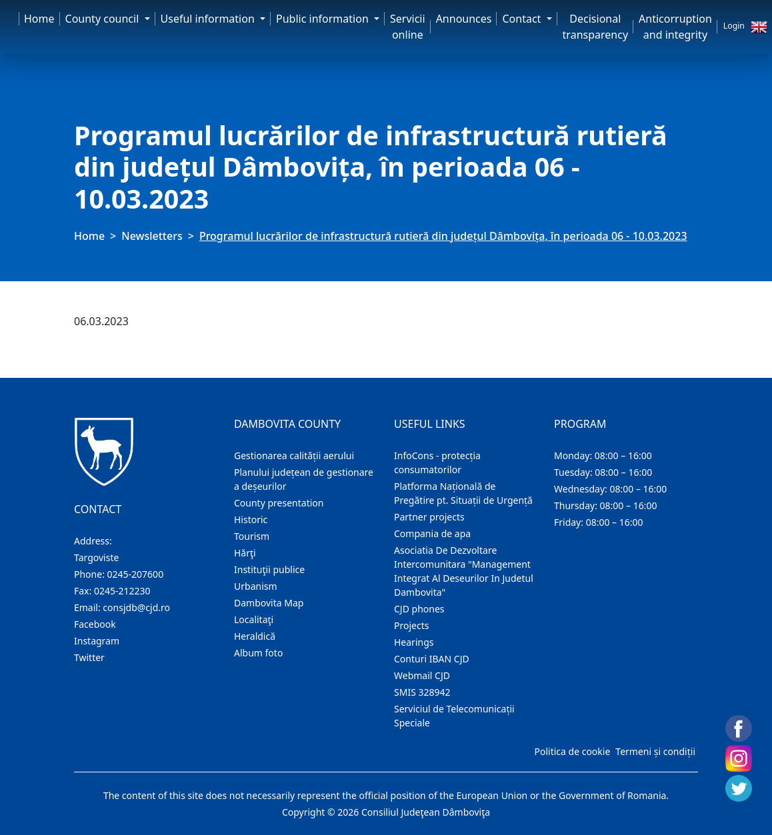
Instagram (96, 640)
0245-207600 (135, 574)
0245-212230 (122, 590)
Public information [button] (323, 18)
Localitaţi (253, 619)
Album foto (258, 652)
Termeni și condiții (655, 751)
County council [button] (103, 18)
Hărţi (245, 552)
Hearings (414, 642)
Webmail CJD (422, 675)
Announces (464, 18)
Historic (250, 519)
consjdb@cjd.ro (136, 607)
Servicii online (407, 26)
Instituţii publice (269, 569)
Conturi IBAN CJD (431, 658)
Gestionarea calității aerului (294, 455)
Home (39, 18)
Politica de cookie (572, 751)
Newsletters (151, 236)
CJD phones (419, 608)
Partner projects (429, 516)
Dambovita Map (268, 602)
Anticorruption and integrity (675, 26)
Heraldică (254, 636)
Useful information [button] (209, 18)
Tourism (251, 536)
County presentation (278, 502)
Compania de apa (432, 533)
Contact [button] (522, 18)
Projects (411, 625)
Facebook (95, 624)
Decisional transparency (595, 26)
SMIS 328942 (422, 692)
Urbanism (255, 586)
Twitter (89, 657)
